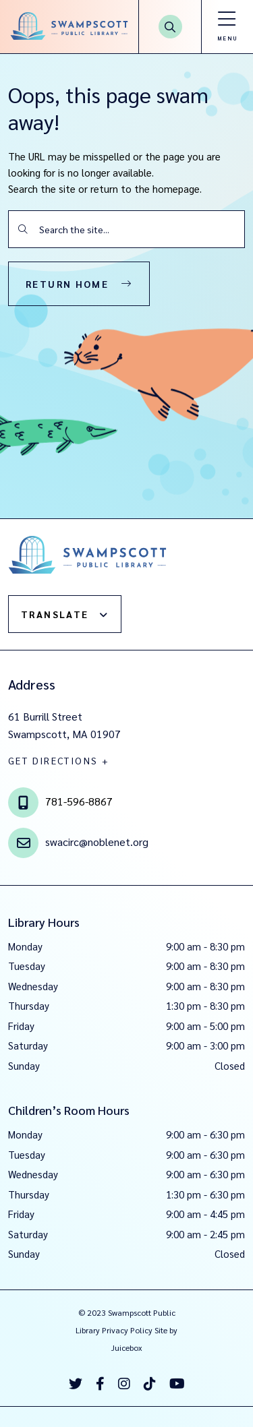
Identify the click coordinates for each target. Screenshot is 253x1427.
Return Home (67, 284)
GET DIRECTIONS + (58, 760)
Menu (227, 38)
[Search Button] (170, 26)
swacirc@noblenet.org (96, 841)
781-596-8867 (79, 800)
